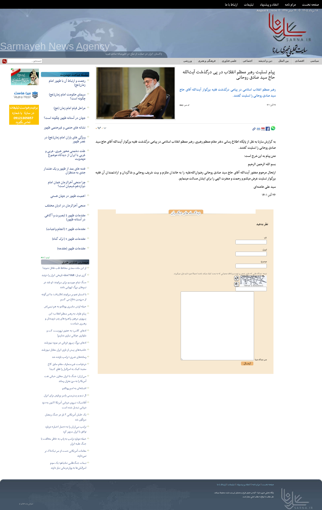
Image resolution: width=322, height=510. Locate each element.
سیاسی (314, 60)
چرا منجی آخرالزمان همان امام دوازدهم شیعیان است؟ (66, 184)
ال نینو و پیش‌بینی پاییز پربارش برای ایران (65, 395)
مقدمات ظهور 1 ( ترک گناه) (68, 239)
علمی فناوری (229, 60)
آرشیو (47, 257)
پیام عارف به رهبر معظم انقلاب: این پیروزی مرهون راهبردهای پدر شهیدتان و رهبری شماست (65, 318)
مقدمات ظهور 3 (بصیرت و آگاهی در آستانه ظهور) (64, 217)
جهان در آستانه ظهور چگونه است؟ (64, 118)
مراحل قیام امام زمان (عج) (69, 108)
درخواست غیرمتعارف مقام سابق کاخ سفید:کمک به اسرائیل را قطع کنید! (67, 367)
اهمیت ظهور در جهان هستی (67, 196)
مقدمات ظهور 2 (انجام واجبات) (65, 229)
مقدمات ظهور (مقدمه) (71, 248)
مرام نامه (290, 5)
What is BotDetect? (253, 286)
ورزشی (187, 60)
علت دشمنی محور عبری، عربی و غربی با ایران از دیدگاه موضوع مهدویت (65, 155)
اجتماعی (247, 60)
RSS (42, 257)
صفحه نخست (310, 5)
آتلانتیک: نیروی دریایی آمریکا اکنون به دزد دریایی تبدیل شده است (64, 405)
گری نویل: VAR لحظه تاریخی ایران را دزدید (64, 275)
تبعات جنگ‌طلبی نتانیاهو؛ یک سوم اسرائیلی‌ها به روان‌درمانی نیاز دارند (68, 465)
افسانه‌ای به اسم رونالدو (74, 388)
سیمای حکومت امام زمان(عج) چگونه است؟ (67, 96)
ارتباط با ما (231, 5)
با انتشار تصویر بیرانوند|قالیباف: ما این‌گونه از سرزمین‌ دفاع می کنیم (64, 297)
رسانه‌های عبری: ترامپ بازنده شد (69, 357)
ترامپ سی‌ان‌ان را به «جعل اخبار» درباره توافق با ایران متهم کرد (65, 429)
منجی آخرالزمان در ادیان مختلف (65, 206)
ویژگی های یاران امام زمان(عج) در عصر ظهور (64, 139)
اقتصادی (299, 60)
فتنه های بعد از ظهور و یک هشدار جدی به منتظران (64, 171)
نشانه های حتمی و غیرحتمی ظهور (64, 128)
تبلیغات (249, 5)
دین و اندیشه (265, 60)
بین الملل (283, 60)
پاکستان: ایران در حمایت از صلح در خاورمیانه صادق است (134, 54)
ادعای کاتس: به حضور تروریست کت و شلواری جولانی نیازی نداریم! (66, 333)
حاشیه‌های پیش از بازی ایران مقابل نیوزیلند (63, 350)
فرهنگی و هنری (207, 60)
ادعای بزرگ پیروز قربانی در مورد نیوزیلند (65, 342)
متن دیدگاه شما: (260, 360)
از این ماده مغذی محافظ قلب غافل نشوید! (64, 268)
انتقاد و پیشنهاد (269, 5)
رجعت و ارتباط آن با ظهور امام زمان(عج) (67, 83)
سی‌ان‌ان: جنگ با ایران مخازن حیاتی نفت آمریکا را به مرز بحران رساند (65, 379)
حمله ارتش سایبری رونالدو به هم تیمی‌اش (65, 306)
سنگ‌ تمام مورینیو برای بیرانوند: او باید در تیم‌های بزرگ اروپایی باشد (65, 285)
